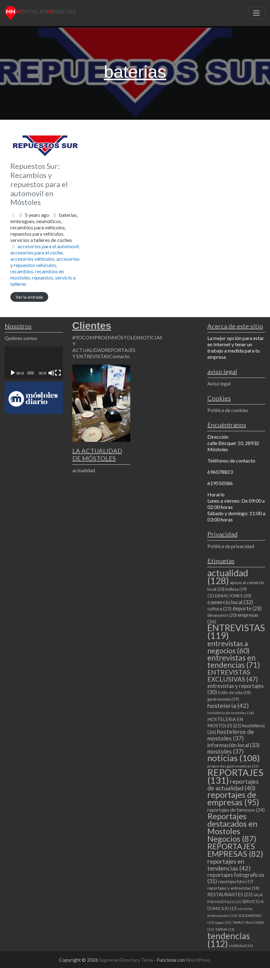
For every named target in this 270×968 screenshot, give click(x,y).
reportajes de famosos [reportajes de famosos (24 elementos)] (236, 810)
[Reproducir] (13, 373)
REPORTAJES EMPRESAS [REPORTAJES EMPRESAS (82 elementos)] (235, 849)
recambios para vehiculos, (41, 233)
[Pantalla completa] (58, 373)
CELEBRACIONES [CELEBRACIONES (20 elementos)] (229, 595)
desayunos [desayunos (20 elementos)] (222, 615)
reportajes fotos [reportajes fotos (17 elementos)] (235, 881)
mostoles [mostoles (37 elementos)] (225, 751)
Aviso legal (219, 383)
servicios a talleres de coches (41, 240)
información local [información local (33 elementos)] (233, 744)
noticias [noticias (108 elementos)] (233, 758)
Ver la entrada (29, 297)
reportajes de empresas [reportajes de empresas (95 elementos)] (233, 798)
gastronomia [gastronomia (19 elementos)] (223, 699)
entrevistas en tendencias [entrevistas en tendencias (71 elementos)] (233, 661)
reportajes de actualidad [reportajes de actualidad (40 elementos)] (233, 785)
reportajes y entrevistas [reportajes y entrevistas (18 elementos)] (233, 888)
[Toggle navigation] (256, 13)
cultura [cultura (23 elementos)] (219, 608)
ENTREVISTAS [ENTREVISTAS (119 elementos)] (236, 631)
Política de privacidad (230, 546)
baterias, (44, 227)
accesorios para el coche (36, 252)
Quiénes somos (21, 338)
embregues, (41, 230)
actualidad (83, 470)
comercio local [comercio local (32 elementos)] (230, 602)
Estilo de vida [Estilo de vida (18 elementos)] (234, 692)
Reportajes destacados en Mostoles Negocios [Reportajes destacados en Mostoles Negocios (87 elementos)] (232, 827)
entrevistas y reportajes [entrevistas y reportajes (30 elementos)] (235, 689)
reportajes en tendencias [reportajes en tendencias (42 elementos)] (229, 864)
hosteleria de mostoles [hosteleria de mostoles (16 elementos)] (230, 712)
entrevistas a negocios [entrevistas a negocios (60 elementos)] (228, 647)
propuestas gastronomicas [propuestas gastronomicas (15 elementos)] (233, 766)
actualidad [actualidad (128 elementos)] (227, 576)
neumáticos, (41, 230)
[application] (34, 362)
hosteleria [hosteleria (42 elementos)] (228, 705)
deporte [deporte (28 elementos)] (247, 608)
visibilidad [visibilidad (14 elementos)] (241, 946)
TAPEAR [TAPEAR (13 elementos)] (224, 929)
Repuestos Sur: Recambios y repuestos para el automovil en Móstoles (39, 184)
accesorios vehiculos (32, 259)
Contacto (119, 356)
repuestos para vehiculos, (41, 237)
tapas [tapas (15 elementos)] (223, 922)
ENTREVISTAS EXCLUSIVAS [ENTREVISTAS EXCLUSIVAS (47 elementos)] (232, 675)
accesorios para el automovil (48, 246)
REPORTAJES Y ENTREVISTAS (103, 353)
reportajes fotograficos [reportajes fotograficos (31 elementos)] (235, 877)
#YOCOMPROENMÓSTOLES (105, 337)
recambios (21, 271)
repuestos (42, 277)
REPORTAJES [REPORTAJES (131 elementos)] (235, 776)
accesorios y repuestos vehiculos (45, 262)
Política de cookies (227, 410)
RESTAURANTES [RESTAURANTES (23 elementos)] (229, 894)
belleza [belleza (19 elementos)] (236, 589)
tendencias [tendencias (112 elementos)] (228, 939)
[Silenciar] (51, 373)
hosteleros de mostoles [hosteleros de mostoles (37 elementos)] (230, 735)
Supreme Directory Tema (126, 960)
